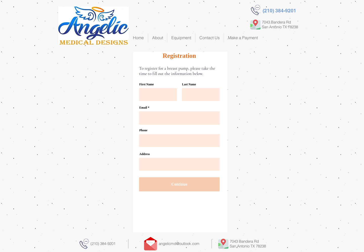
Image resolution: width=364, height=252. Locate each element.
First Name (146, 84)
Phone (143, 130)
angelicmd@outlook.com (179, 243)
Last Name (189, 84)
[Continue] (179, 184)
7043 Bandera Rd (244, 241)
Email (143, 107)
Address (144, 154)
